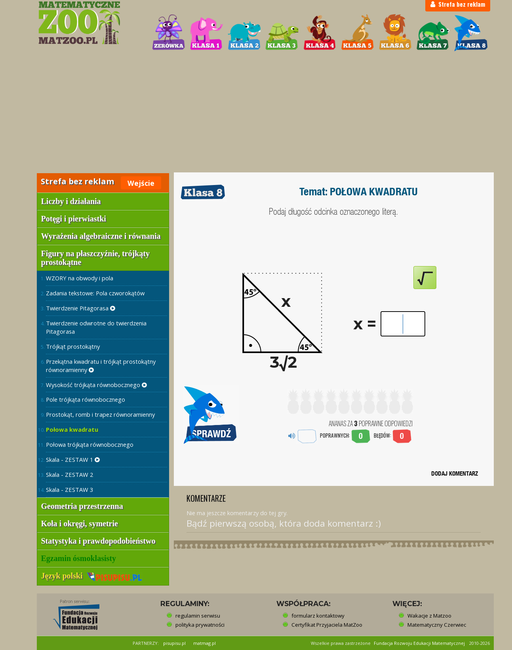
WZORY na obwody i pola (79, 278)
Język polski (91, 575)
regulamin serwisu (197, 615)
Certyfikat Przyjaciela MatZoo (326, 624)
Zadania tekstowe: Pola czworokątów (95, 293)
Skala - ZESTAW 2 (69, 474)
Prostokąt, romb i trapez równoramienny (100, 414)
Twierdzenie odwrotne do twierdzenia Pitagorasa (96, 327)
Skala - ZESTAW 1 (73, 459)
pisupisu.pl (174, 643)
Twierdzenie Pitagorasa (80, 308)
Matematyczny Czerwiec (436, 624)
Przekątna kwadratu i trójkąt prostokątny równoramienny (101, 365)
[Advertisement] (256, 113)
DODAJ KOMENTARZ (454, 473)
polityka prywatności (200, 624)
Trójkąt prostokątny (73, 346)
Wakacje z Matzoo (429, 615)
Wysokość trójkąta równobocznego (96, 385)
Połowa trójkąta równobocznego (89, 444)
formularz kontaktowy (318, 615)
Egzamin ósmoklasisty (78, 558)
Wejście (141, 183)
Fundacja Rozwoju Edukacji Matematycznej (419, 643)
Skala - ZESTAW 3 (69, 489)
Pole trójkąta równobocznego (85, 399)
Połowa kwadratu (72, 429)
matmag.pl (204, 643)
